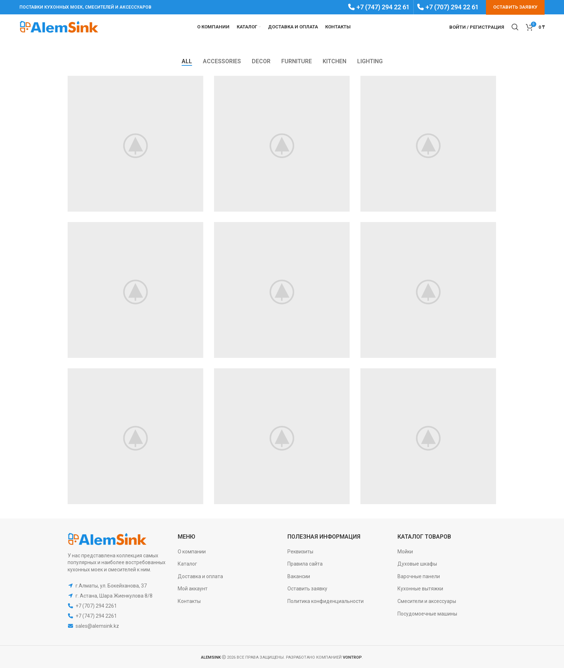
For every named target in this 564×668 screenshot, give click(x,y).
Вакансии (298, 576)
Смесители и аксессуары (426, 601)
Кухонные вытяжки (420, 588)
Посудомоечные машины (427, 614)
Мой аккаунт (193, 588)
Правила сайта (305, 564)
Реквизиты (300, 551)
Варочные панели (418, 576)
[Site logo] (59, 26)
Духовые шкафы (417, 564)
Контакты (189, 601)
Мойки (405, 551)
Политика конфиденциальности (325, 601)
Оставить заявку (307, 588)
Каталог (187, 564)
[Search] (515, 27)
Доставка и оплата (200, 576)
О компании (192, 551)
